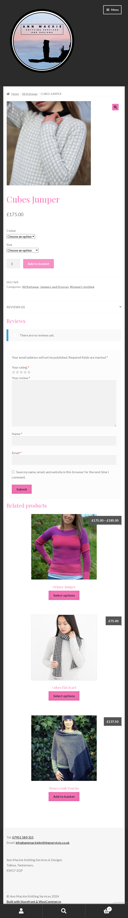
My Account (21, 911)
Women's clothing (82, 287)
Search (64, 911)
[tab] (64, 307)
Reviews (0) (16, 307)
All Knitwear (30, 93)
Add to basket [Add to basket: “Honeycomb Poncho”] (64, 796)
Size (9, 244)
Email (17, 453)
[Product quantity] (13, 263)
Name (17, 434)
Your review (21, 378)
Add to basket (38, 264)
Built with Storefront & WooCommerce (34, 901)
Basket (98, 908)
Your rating (20, 367)
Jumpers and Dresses (54, 287)
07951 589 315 (23, 837)
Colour (11, 230)
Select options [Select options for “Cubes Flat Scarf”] (64, 696)
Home (15, 93)
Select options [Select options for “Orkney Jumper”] (64, 595)
